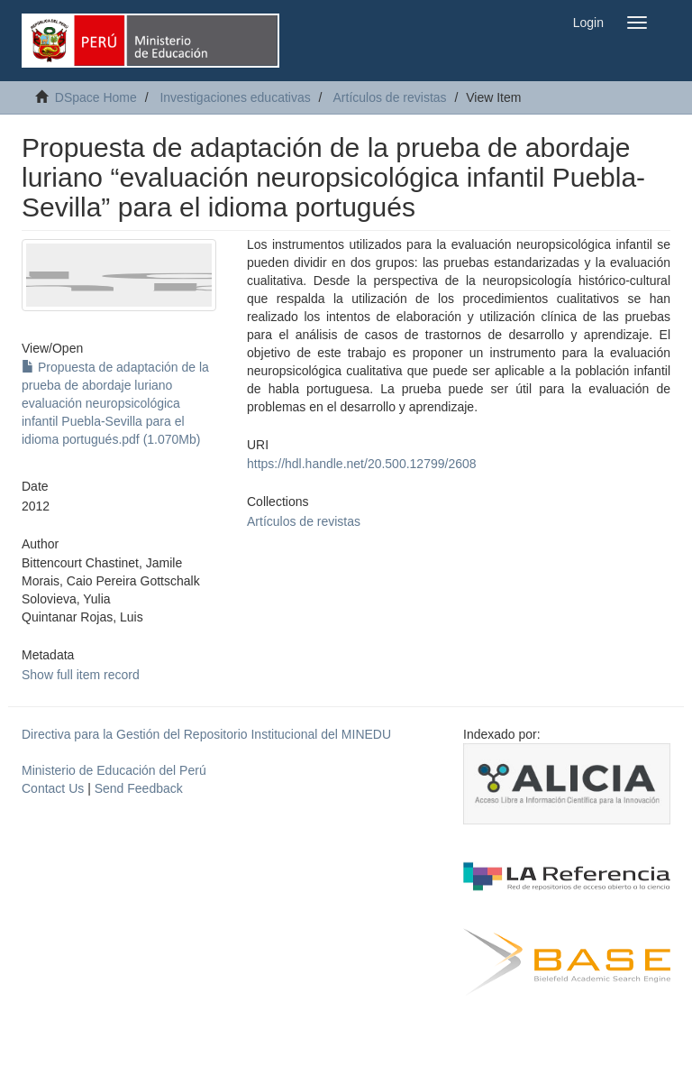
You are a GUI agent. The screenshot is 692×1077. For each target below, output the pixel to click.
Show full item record (81, 674)
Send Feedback (139, 788)
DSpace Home (96, 97)
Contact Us (53, 788)
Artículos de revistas (390, 97)
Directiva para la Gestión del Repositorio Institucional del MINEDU (206, 734)
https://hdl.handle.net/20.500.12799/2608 (362, 463)
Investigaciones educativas (234, 97)
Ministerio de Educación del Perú (114, 770)
